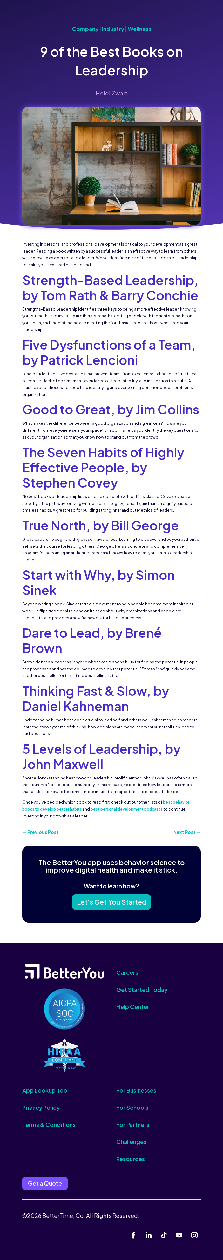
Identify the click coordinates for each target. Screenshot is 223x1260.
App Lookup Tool (45, 1090)
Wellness (140, 28)
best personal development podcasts (127, 809)
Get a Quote (45, 1183)
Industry (113, 28)
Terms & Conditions (49, 1124)
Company (85, 28)
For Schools (132, 1107)
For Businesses (136, 1090)
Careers (127, 972)
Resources (130, 1158)
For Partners (132, 1124)
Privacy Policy (41, 1107)
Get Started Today (141, 989)
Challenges (131, 1141)
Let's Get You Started (111, 902)
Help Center (132, 1006)
